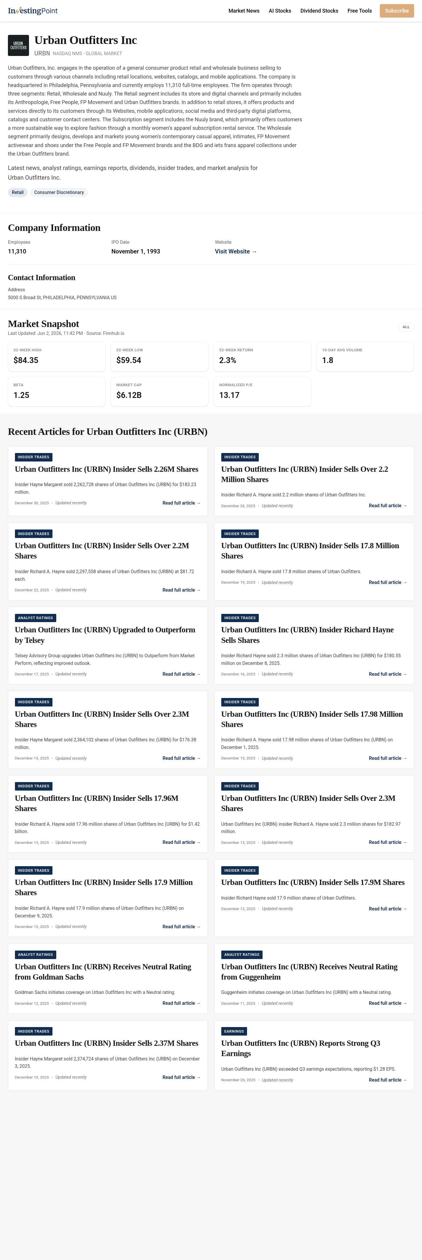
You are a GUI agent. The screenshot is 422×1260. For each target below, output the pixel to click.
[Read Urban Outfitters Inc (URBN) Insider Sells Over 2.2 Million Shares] (314, 481)
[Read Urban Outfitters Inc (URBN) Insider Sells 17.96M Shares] (108, 816)
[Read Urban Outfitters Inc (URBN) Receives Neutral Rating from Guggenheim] (314, 981)
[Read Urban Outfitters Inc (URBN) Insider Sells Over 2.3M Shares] (108, 731)
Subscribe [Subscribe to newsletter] (397, 11)
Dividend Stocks (319, 11)
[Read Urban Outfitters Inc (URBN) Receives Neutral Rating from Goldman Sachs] (108, 981)
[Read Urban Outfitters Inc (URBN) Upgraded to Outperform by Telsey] (108, 647)
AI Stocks (280, 11)
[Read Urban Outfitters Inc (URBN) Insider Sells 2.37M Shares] (108, 1057)
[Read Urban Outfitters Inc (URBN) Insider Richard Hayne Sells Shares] (314, 647)
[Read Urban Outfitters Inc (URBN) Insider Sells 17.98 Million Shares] (314, 731)
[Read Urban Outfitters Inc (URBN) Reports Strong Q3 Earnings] (314, 1059)
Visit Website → (236, 251)
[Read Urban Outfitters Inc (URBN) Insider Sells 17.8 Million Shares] (314, 558)
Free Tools (360, 11)
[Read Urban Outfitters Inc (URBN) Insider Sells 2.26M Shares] (108, 480)
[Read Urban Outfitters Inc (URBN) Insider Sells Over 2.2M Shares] (108, 562)
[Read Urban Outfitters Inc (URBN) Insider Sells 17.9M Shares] (314, 892)
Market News (244, 11)
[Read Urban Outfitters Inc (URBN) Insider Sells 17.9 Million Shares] (108, 901)
